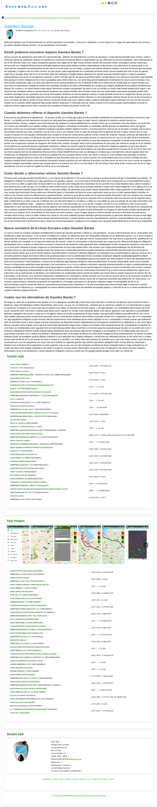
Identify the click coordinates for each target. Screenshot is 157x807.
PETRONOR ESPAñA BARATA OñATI (23, 461)
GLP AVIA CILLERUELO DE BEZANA (22, 695)
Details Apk (15, 734)
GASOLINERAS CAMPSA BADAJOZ (22, 675)
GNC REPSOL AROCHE (18, 640)
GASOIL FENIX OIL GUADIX (20, 441)
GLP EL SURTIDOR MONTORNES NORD (24, 619)
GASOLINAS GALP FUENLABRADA (22, 702)
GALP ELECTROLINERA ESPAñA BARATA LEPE (26, 633)
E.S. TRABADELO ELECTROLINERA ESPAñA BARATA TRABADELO (33, 709)
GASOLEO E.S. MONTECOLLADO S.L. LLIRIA (26, 427)
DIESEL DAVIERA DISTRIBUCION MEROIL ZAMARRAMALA (31, 447)
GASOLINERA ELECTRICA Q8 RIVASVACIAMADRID (28, 688)
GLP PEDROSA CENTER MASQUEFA (23, 475)
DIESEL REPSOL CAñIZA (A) (20, 371)
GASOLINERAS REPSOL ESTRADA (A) (23, 454)
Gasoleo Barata (18, 26)
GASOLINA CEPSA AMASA (19, 578)
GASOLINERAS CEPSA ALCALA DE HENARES (26, 598)
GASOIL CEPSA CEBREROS (19, 364)
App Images (16, 520)
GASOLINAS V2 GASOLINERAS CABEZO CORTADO (28, 482)
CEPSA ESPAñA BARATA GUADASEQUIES (25, 682)
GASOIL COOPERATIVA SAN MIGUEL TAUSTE (26, 661)
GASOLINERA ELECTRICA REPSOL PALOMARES (27, 468)
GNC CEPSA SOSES (17, 496)
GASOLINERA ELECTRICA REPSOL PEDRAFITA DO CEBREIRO (32, 612)
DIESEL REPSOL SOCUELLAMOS (21, 591)
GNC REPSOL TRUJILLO (18, 420)
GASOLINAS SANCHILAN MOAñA (22, 406)
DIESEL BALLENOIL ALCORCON (21, 668)
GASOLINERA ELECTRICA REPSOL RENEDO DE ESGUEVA (30, 392)
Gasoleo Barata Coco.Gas (44, 30)
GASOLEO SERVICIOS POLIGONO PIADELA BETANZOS (30, 647)
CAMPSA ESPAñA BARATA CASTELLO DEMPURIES (28, 605)
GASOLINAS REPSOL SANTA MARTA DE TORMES (28, 626)
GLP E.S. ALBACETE (17, 399)
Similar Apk (15, 356)
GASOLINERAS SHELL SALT (19, 378)
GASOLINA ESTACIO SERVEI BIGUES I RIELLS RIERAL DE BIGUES (33, 654)
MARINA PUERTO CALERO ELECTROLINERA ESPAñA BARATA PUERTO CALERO (39, 489)
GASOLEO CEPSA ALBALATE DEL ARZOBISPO (26, 571)
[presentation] (146, 545)
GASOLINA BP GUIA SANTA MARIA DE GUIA (26, 434)
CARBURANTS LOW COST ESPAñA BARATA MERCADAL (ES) (32, 385)
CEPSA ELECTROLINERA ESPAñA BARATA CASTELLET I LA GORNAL (34, 413)
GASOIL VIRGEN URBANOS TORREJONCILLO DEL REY (29, 585)
